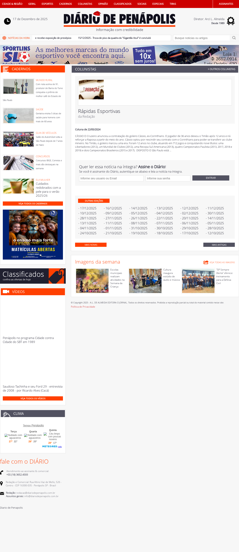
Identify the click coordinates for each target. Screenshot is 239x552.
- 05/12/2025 (138, 213)
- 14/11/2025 (215, 218)
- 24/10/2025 (87, 233)
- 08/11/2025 (138, 223)
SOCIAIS (141, 4)
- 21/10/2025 (113, 233)
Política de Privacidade (83, 306)
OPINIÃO (103, 4)
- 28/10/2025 (215, 228)
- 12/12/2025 (189, 208)
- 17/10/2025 (189, 233)
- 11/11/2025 (113, 223)
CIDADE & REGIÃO (12, 4)
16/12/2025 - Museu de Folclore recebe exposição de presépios (38, 38)
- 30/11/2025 (215, 213)
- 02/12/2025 (189, 213)
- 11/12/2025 (215, 208)
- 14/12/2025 (138, 208)
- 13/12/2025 (164, 208)
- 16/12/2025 (113, 208)
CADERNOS (65, 4)
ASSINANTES (226, 4)
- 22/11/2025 (164, 218)
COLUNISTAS (85, 4)
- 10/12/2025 (87, 213)
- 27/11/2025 (113, 218)
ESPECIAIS (158, 4)
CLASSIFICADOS (122, 4)
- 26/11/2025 (138, 218)
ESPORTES (47, 4)
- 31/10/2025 (138, 228)
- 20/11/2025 (189, 218)
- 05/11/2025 (215, 223)
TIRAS (173, 4)
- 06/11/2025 (189, 223)
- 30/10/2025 (164, 228)
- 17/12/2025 (87, 208)
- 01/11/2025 (113, 228)
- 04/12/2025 (164, 213)
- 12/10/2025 (215, 233)
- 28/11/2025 (87, 218)
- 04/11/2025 (87, 228)
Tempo (27, 425)
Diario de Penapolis (11, 507)
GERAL (32, 4)
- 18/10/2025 (164, 233)
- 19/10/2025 (138, 233)
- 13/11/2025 (87, 223)
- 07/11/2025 (164, 223)
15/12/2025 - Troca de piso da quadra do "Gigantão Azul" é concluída (116, 38)
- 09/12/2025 (113, 213)
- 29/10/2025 (189, 228)
